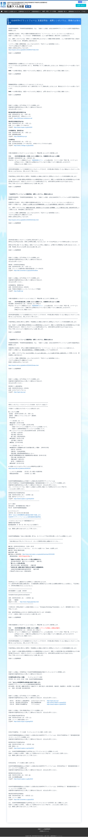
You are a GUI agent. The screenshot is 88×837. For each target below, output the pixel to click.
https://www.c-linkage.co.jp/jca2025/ (23, 145)
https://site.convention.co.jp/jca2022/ (24, 799)
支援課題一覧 (62, 11)
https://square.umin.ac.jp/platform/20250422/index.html (23, 220)
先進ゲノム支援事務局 (44, 829)
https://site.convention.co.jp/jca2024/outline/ (26, 270)
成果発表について (74, 11)
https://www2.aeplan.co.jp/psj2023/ (56, 702)
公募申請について (24, 11)
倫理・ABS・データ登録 (49, 11)
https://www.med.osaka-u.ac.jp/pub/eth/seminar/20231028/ (38, 554)
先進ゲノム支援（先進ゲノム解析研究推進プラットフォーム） (52, 835)
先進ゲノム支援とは (10, 11)
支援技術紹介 (36, 11)
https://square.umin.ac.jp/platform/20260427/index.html (23, 49)
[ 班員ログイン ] (44, 831)
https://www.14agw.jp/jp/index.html (29, 602)
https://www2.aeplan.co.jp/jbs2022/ (23, 779)
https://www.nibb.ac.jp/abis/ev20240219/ (19, 468)
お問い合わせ (81, 5)
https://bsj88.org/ (18, 291)
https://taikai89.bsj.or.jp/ (20, 136)
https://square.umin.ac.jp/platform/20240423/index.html (23, 365)
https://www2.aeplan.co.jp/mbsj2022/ (24, 748)
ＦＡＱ (83, 11)
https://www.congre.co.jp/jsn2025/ (23, 127)
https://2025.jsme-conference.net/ (23, 118)
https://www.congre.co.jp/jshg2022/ (23, 721)
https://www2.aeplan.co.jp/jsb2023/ (56, 704)
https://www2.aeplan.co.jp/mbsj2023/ (24, 498)
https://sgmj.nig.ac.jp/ (19, 392)
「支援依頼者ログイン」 (37, 160)
